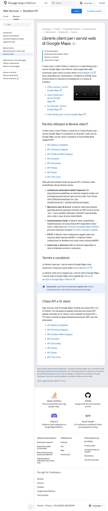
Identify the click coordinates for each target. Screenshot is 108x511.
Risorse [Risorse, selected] (16, 16)
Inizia (76, 11)
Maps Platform (22, 3)
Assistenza (88, 456)
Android (64, 442)
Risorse (74, 32)
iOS (62, 446)
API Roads (52, 172)
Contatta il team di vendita (91, 451)
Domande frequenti (45, 442)
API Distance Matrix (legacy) (60, 154)
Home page (46, 29)
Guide (5, 16)
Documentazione (89, 29)
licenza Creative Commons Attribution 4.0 (55, 371)
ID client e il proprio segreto (85, 230)
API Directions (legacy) (57, 149)
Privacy (48, 506)
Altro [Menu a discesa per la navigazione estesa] (46, 3)
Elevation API (30, 11)
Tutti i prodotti (42, 495)
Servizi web (65, 455)
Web (62, 450)
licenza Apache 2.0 (84, 73)
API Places (52, 168)
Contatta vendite (94, 11)
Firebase (40, 487)
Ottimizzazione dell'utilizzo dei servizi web (46, 461)
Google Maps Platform (71, 29)
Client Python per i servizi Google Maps (55, 98)
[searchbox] (17, 24)
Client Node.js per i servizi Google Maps (65, 114)
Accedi (102, 3)
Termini (40, 506)
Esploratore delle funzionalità (44, 447)
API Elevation (53, 158)
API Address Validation (57, 145)
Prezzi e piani (89, 446)
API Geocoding (54, 163)
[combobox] (63, 3)
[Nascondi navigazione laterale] (30, 506)
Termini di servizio (91, 460)
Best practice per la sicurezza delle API (44, 454)
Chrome (40, 483)
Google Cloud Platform (46, 491)
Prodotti (57, 29)
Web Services (11, 11)
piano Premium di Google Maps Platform (81, 227)
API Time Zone (54, 177)
